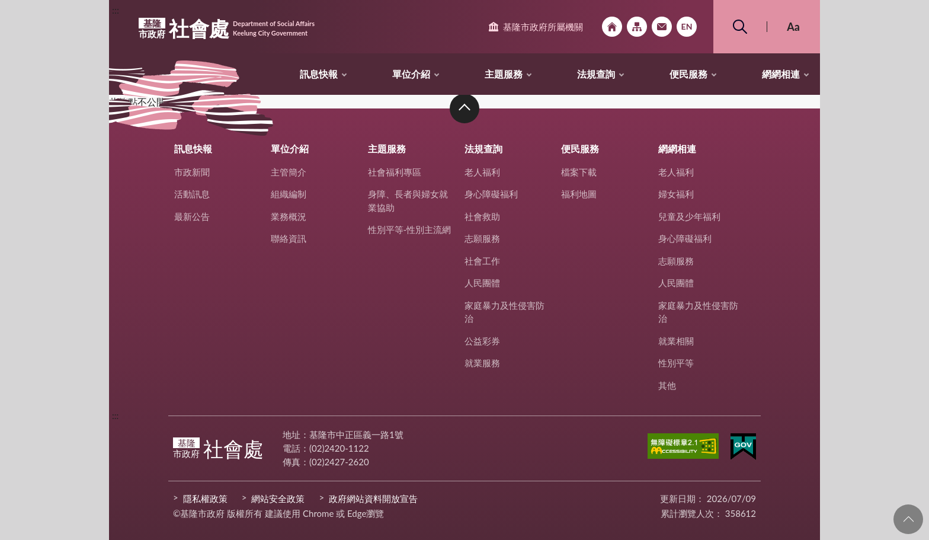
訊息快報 (319, 73)
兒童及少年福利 (689, 216)
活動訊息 (192, 193)
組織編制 (288, 193)
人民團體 (482, 282)
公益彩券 (482, 340)
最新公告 (192, 216)
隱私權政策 (205, 498)
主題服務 (504, 73)
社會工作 (482, 260)
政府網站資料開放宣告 (373, 498)
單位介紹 (411, 73)
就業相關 (676, 340)
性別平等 (676, 362)
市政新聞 (192, 172)
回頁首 (908, 519)
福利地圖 (579, 193)
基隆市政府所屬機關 (543, 26)
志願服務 (482, 238)
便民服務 (688, 73)
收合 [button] (464, 108)
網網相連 (781, 73)
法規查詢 (596, 73)
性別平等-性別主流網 (409, 229)
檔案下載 (579, 172)
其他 (667, 385)
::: (115, 9)
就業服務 (482, 362)
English (687, 27)
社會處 (227, 28)
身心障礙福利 (491, 193)
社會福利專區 (394, 172)
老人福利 (482, 172)
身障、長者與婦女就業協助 (408, 200)
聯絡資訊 (288, 238)
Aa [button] (793, 26)
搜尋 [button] (740, 26)
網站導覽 (637, 27)
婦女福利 (676, 193)
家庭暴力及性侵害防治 (504, 312)
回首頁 (612, 27)
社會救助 (482, 216)
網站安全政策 (278, 498)
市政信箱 (662, 27)
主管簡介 (288, 172)
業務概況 (288, 216)
